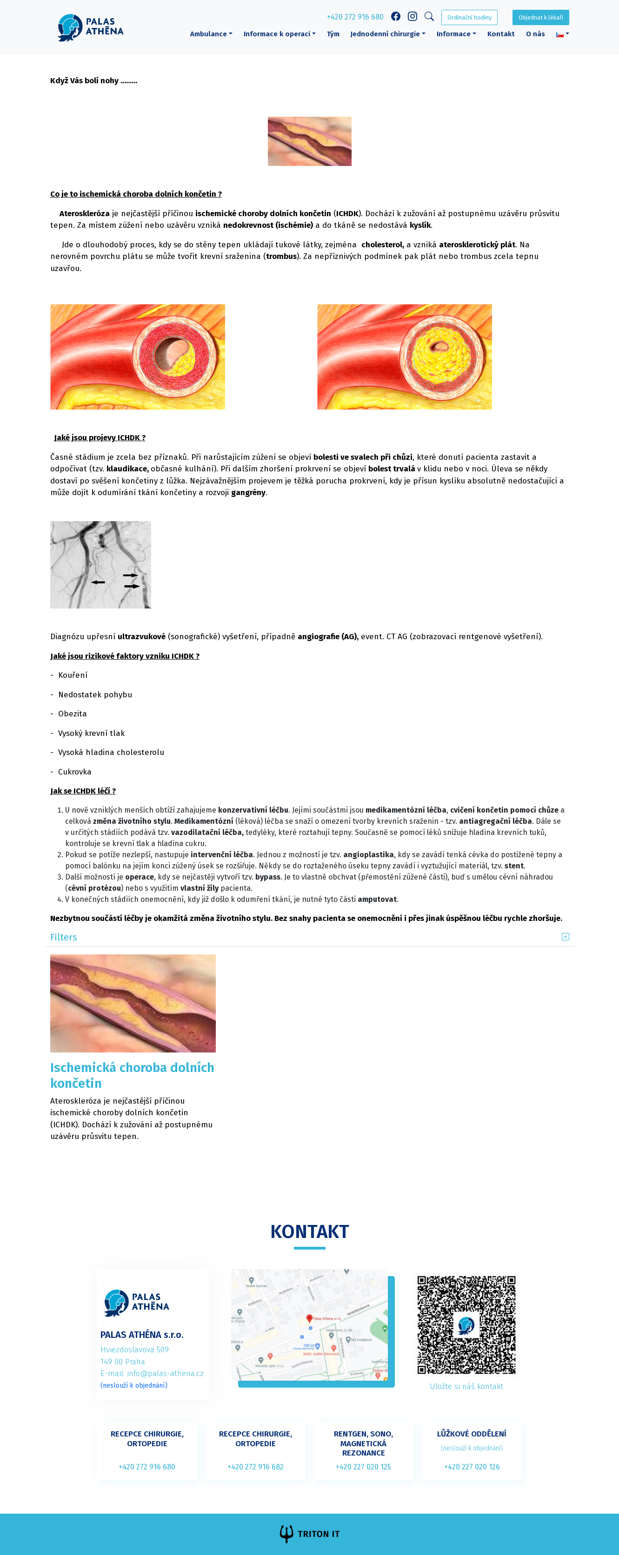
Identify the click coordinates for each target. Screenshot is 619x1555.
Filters (63, 937)
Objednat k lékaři (541, 17)
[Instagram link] (412, 18)
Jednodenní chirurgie (385, 34)
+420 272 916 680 (355, 17)
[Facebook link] (395, 18)
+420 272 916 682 (255, 1466)
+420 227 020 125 (363, 1466)
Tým (333, 34)
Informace (454, 34)
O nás (535, 34)
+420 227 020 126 (472, 1466)
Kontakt (501, 34)
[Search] (429, 18)
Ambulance (208, 34)
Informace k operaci (277, 34)
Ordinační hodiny (469, 17)
